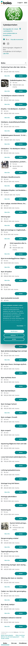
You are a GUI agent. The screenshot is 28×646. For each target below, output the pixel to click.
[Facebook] (4, 44)
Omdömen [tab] (23, 643)
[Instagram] (8, 44)
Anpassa (14, 335)
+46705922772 (7, 31)
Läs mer (6, 53)
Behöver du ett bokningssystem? (10, 637)
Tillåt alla (14, 331)
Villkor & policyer (20, 635)
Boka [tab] (5, 643)
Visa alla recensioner (17, 39)
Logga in (20, 2)
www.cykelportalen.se (10, 33)
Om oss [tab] (14, 643)
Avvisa (14, 339)
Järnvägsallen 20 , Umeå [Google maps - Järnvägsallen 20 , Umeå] (12, 29)
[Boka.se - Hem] (6, 3)
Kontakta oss (7, 35)
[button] (14, 63)
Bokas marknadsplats (7, 635)
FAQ (23, 637)
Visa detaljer (20, 325)
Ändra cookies (5, 638)
